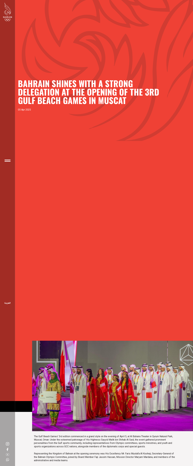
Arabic (7, 303)
